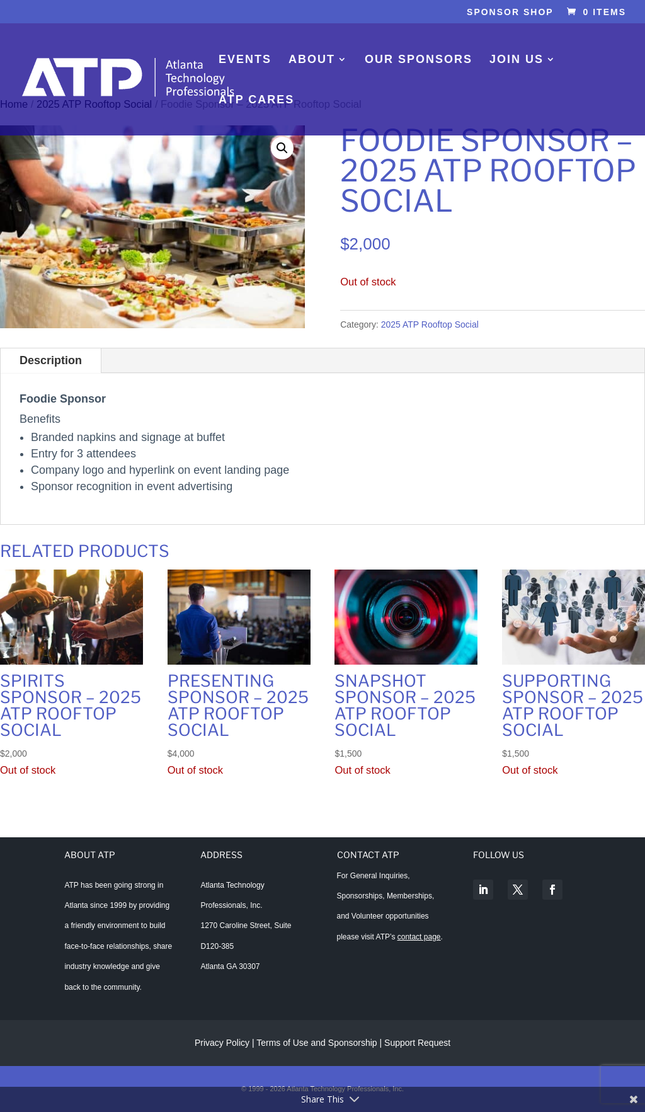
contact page (419, 936)
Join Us (516, 60)
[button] (282, 148)
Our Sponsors (418, 60)
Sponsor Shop (510, 12)
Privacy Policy (222, 1043)
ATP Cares (256, 100)
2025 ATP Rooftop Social (430, 324)
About (311, 60)
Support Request (417, 1043)
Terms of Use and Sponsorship (317, 1043)
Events (245, 60)
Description (51, 360)
